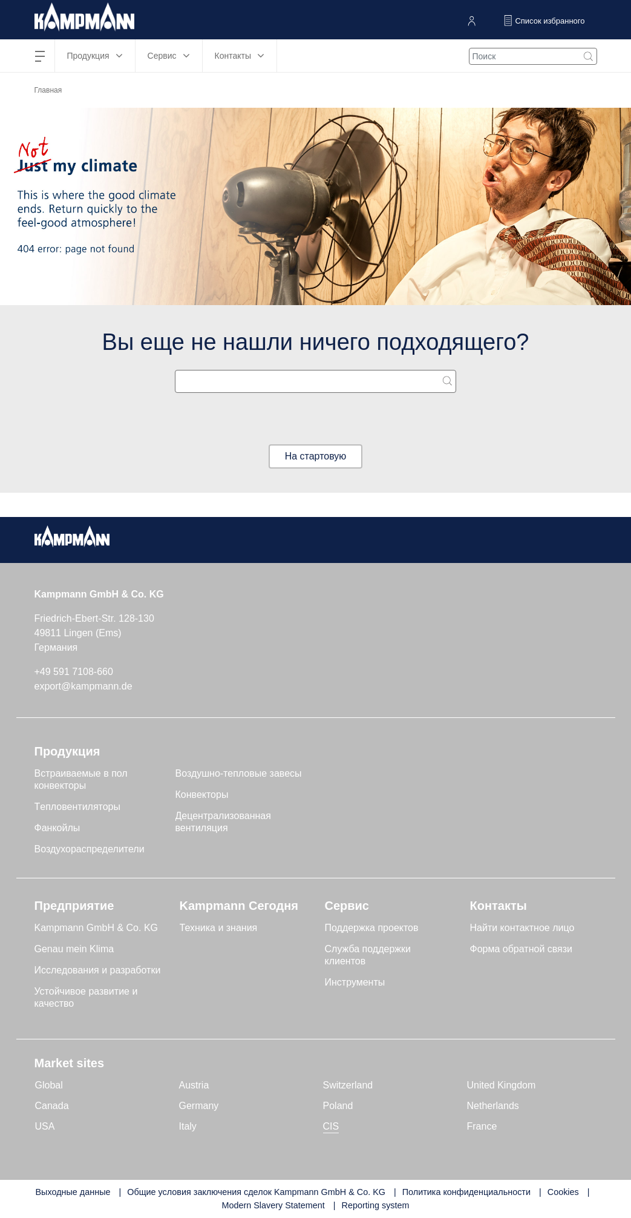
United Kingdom (501, 1085)
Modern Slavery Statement (272, 1205)
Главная (48, 90)
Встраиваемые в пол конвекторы (81, 779)
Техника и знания (219, 928)
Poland (338, 1106)
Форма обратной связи (521, 949)
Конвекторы (202, 794)
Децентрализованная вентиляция (223, 822)
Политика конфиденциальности (466, 1192)
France (482, 1126)
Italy (188, 1126)
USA (45, 1126)
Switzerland (348, 1085)
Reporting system (376, 1205)
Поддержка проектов (372, 928)
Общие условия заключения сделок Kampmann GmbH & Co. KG (256, 1192)
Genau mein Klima (74, 949)
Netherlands (493, 1106)
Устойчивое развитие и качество (86, 997)
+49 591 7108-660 (73, 672)
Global (49, 1085)
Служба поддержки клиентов (368, 955)
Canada (52, 1106)
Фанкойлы (57, 828)
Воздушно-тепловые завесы (238, 773)
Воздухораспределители (89, 849)
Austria (194, 1085)
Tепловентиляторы (77, 807)
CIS (331, 1126)
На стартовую (316, 456)
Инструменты (355, 982)
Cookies (563, 1192)
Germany (199, 1106)
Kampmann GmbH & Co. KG (96, 928)
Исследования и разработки (97, 970)
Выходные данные (72, 1192)
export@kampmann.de (83, 686)
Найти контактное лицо (522, 928)
